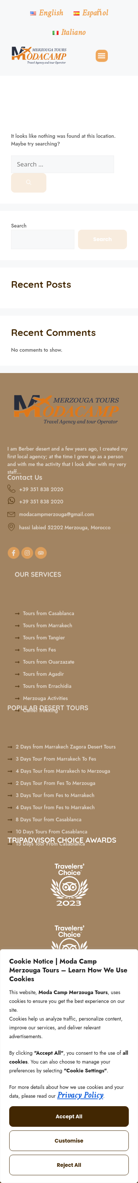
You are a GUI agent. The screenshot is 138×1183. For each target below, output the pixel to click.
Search (18, 225)
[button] (102, 56)
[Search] (28, 183)
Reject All (69, 1165)
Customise (69, 1140)
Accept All (69, 1116)
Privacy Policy (80, 1095)
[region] (69, 1066)
